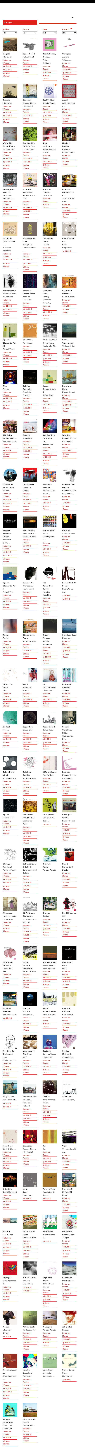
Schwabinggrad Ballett (30, 861)
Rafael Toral (30, 48)
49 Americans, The (30, 186)
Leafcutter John (30, 811)
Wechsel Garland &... (30, 1003)
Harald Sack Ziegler (69, 859)
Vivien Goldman (50, 51)
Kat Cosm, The (10, 1090)
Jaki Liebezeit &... (69, 95)
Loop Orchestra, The (10, 1048)
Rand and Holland (30, 1093)
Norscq (10, 479)
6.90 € (7, 66)
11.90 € (7, 306)
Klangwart (10, 48)
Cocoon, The (10, 138)
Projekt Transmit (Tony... (10, 529)
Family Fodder (30, 138)
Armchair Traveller (30, 383)
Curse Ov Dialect (30, 479)
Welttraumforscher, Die (30, 910)
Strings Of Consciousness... (30, 237)
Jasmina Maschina (30, 287)
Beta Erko (69, 908)
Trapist (50, 233)
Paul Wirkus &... (69, 580)
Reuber (10, 380)
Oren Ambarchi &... (69, 1141)
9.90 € (7, 500)
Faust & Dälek (50, 1003)
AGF (30, 1046)
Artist (6, 29)
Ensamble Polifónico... (10, 186)
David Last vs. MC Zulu (50, 481)
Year (45, 29)
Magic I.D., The (50, 335)
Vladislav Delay (10, 1322)
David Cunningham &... (50, 527)
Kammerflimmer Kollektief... (69, 481)
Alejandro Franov (30, 679)
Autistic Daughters (50, 632)
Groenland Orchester (30, 1365)
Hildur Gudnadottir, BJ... (69, 725)
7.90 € (7, 112)
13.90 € (67, 73)
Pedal (10, 629)
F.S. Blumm (10, 1225)
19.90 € (47, 72)
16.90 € (7, 503)
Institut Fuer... (69, 1271)
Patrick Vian (50, 184)
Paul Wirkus (50, 766)
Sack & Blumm (69, 524)
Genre (26, 29)
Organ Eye (30, 721)
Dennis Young (50, 94)
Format (66, 29)
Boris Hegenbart (69, 235)
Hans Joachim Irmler (50, 1092)
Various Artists (69, 286)
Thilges (69, 679)
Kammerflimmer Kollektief (30, 95)
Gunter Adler (30, 1414)
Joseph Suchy (69, 1090)
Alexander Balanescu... (50, 1365)
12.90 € (27, 66)
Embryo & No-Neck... (50, 810)
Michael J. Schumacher (69, 1046)
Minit (69, 957)
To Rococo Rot (10, 767)
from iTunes (6, 74)
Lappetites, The (10, 959)
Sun (10, 679)
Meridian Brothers (10, 237)
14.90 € (7, 70)
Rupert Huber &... (50, 1227)
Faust (69, 1184)
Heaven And (50, 432)
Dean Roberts (50, 957)
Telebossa (69, 49)
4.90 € (67, 211)
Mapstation (30, 1273)
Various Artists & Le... (69, 187)
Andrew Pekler (10, 859)
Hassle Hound (69, 381)
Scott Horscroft (10, 1183)
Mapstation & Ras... (50, 1184)
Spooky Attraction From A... (50, 289)
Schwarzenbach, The (50, 140)
